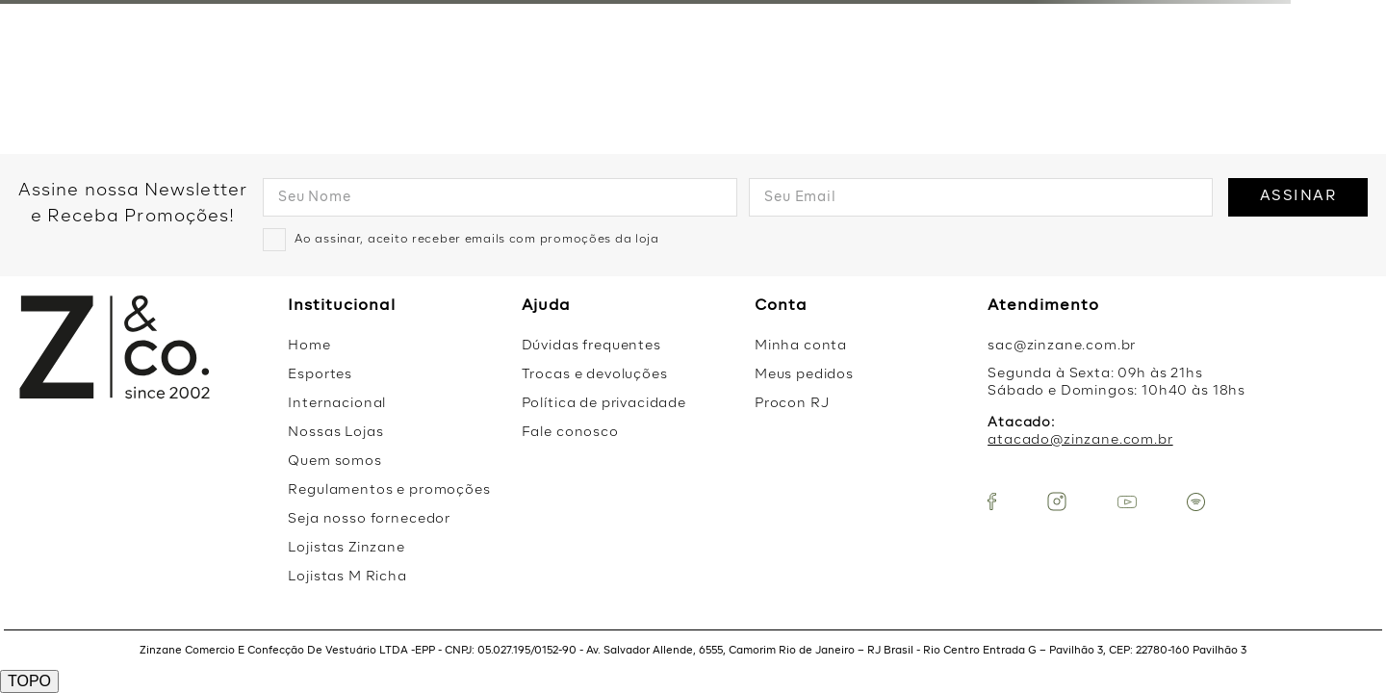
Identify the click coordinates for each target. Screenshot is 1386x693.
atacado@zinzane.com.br (1080, 440)
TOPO (29, 681)
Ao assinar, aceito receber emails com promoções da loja (477, 239)
